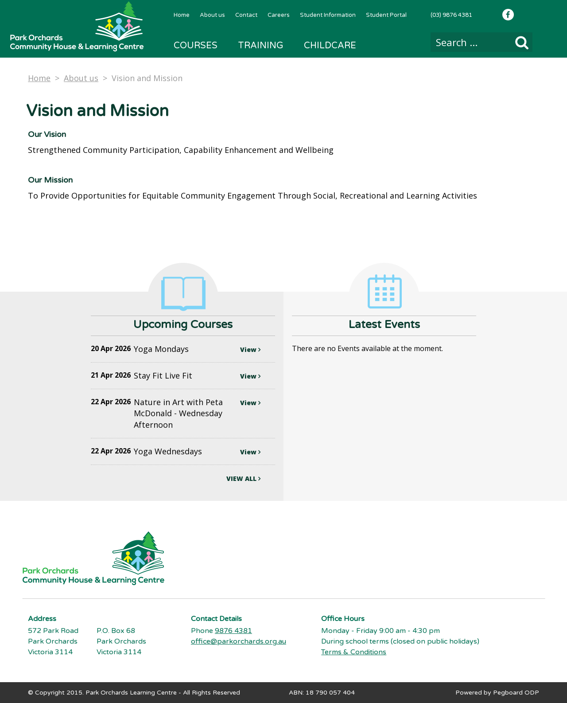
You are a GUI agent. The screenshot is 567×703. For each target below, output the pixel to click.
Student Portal (386, 15)
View (250, 349)
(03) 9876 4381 (451, 15)
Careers (279, 15)
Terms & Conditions (353, 652)
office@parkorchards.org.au (238, 641)
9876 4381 (233, 630)
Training (261, 45)
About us (212, 15)
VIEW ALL (243, 478)
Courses (195, 45)
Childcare (330, 45)
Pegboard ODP (516, 692)
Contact (246, 15)
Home (182, 15)
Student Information (328, 15)
